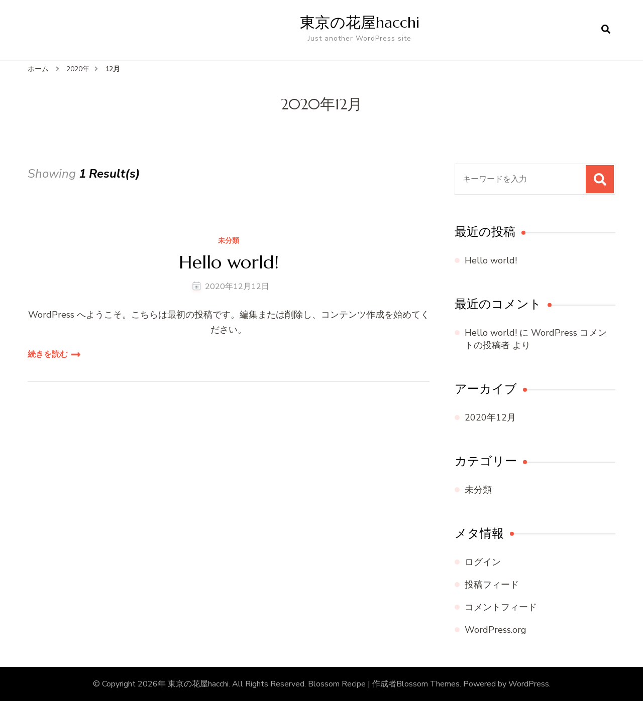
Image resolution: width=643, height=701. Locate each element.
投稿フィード (492, 585)
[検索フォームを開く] (605, 30)
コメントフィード (501, 607)
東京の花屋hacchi (359, 22)
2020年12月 (490, 417)
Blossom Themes (428, 683)
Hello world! (229, 262)
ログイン (483, 562)
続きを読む (48, 354)
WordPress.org (495, 630)
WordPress (528, 683)
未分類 (228, 241)
